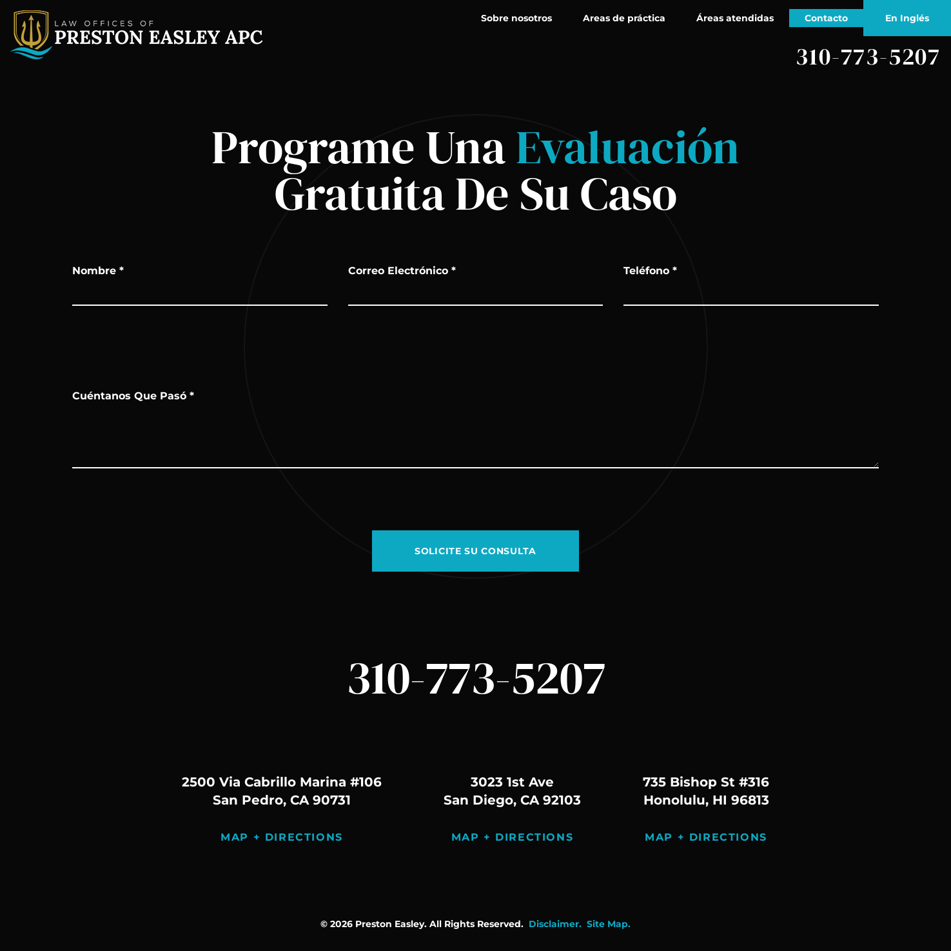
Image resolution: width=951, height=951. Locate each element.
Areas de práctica (624, 18)
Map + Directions (282, 837)
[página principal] (136, 34)
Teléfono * (650, 271)
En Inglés (907, 18)
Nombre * (98, 271)
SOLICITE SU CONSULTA (475, 551)
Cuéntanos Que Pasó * (133, 396)
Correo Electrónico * (402, 271)
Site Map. (609, 924)
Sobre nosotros (516, 18)
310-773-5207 (868, 57)
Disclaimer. (555, 924)
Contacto (826, 18)
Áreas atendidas (735, 18)
